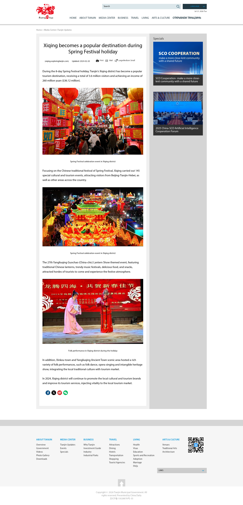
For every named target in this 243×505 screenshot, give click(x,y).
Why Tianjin (89, 445)
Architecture (168, 452)
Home (73, 18)
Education (138, 452)
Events (63, 448)
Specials (158, 38)
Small (132, 61)
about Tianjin (44, 440)
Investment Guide (92, 448)
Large (120, 61)
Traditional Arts (169, 448)
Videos (39, 452)
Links (161, 470)
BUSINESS (123, 18)
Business (89, 440)
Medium (126, 61)
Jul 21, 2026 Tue (200, 11)
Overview (41, 445)
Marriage (137, 463)
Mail (111, 61)
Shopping (114, 459)
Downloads (41, 459)
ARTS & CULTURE (161, 18)
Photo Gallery (42, 455)
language (194, 6)
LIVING (145, 18)
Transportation (116, 455)
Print (102, 61)
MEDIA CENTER (107, 18)
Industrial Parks (91, 455)
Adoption (137, 459)
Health (136, 445)
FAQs (135, 466)
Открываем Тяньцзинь (187, 18)
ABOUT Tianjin (87, 18)
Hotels (112, 452)
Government (42, 448)
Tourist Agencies (117, 463)
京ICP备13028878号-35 (121, 499)
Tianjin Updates (64, 30)
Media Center (50, 30)
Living (136, 440)
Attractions (114, 445)
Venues (166, 445)
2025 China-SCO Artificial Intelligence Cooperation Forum (177, 130)
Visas (135, 448)
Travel (135, 18)
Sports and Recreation (143, 455)
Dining (112, 448)
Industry (87, 452)
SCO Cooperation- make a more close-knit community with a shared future (178, 80)
